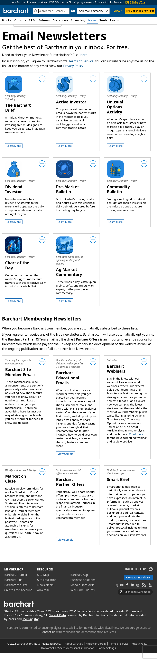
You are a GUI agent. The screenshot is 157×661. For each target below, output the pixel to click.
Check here (136, 442)
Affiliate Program (96, 651)
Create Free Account (18, 598)
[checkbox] (25, 102)
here (83, 63)
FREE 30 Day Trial (135, 2)
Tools (103, 20)
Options (20, 20)
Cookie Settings (107, 656)
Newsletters (45, 593)
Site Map (43, 583)
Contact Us (47, 640)
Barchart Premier (15, 583)
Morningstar (30, 627)
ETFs (32, 20)
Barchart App (79, 583)
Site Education (46, 588)
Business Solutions (82, 588)
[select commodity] (93, 11)
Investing (78, 20)
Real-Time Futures (82, 598)
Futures (44, 20)
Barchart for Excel (16, 593)
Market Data (57, 623)
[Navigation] (37, 31)
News (92, 20)
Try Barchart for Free (140, 10)
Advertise (43, 598)
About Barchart (74, 651)
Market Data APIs (82, 593)
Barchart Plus (13, 588)
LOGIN (117, 10)
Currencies (60, 20)
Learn (114, 20)
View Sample (65, 462)
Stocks (6, 20)
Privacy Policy (73, 74)
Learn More (14, 154)
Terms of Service (80, 69)
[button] (153, 20)
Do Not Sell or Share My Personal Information (67, 656)
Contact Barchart (138, 585)
